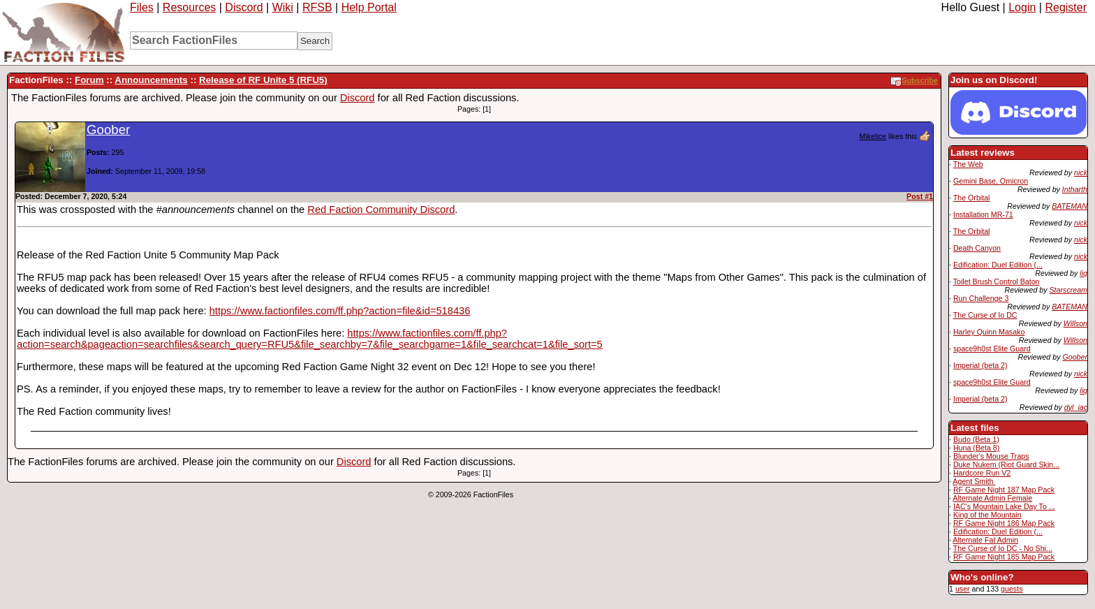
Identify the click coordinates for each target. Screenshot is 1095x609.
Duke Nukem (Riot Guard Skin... (1006, 464)
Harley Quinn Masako (988, 332)
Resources (189, 7)
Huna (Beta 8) (976, 447)
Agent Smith (974, 481)
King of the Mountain (987, 515)
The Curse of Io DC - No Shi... (1002, 548)
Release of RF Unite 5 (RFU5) (263, 80)
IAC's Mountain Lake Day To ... (1004, 506)
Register (1066, 7)
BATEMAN (1069, 206)
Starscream (1068, 290)
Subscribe (914, 80)
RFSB (317, 7)
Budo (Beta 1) (976, 439)
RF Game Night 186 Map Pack (1003, 523)
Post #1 (919, 196)
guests (1011, 589)
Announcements (151, 80)
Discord (244, 7)
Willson (1075, 323)
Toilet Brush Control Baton (996, 281)
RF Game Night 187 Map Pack (1003, 489)
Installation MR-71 (983, 214)
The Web (968, 164)
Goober (1074, 357)
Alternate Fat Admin (985, 540)
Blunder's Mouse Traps (991, 456)
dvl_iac (1075, 407)
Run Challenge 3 (980, 298)
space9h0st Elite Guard (992, 348)
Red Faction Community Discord (381, 209)
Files (142, 7)
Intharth (1074, 189)
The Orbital (971, 197)
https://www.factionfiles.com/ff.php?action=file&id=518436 (340, 310)
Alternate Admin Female (992, 498)
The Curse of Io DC (985, 315)
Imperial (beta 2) (980, 365)
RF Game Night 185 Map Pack (1003, 556)
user (962, 589)
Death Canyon (977, 248)
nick (1080, 172)
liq (1083, 273)
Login (1022, 7)
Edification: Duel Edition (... (998, 265)
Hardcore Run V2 (982, 473)
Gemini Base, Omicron (990, 181)
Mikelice (873, 136)
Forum (89, 80)
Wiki (282, 7)
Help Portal (369, 7)
